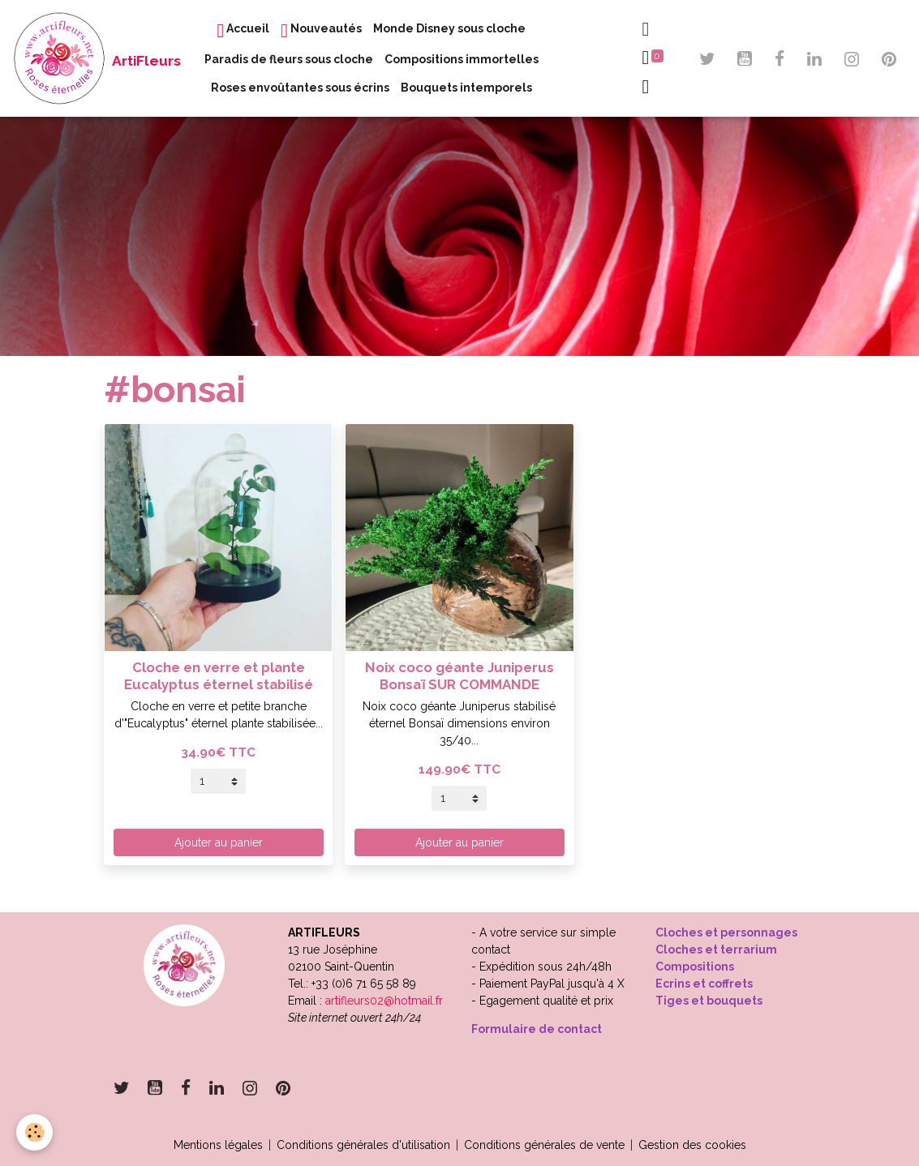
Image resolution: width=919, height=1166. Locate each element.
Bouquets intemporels (466, 87)
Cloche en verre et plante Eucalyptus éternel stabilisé (218, 675)
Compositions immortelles (461, 59)
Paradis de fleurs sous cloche (288, 59)
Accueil (243, 31)
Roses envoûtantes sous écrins (300, 87)
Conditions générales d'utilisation (363, 1144)
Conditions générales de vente (544, 1144)
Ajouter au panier (218, 842)
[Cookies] (34, 1132)
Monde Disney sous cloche (449, 28)
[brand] (61, 58)
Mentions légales (218, 1144)
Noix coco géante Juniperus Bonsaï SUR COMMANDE (459, 675)
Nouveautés (321, 31)
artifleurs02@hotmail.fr (384, 1000)
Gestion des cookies (692, 1144)
